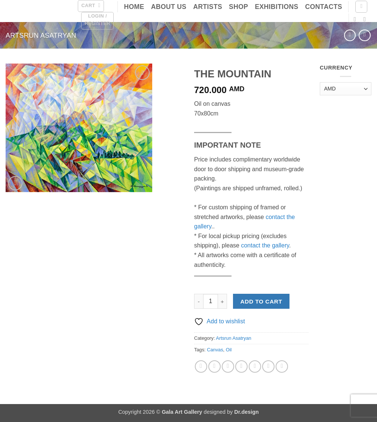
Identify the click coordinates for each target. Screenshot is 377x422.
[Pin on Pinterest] (241, 366)
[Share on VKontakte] (255, 366)
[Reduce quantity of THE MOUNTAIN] (198, 301)
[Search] (361, 7)
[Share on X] (214, 366)
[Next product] (350, 35)
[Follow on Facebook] (357, 19)
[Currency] (345, 88)
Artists (207, 6)
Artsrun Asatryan (41, 35)
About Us (169, 6)
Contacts (323, 6)
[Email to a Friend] (228, 366)
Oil (229, 349)
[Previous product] (364, 35)
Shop (238, 6)
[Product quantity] (210, 301)
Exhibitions (276, 6)
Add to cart (261, 301)
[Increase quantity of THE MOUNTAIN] (222, 301)
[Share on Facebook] (201, 366)
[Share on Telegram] (282, 366)
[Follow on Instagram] (367, 19)
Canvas (215, 349)
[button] (91, 6)
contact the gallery (265, 245)
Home (134, 6)
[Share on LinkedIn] (268, 366)
